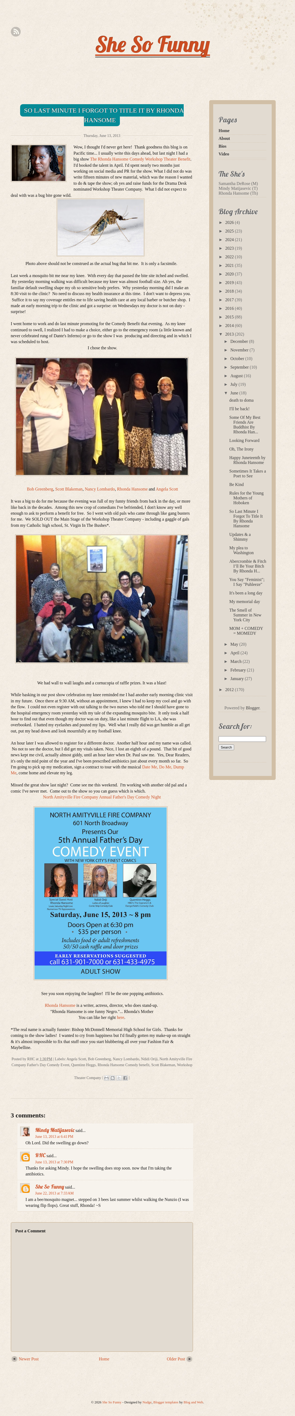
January (237, 678)
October (237, 358)
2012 (230, 689)
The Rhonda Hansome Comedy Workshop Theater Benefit (140, 159)
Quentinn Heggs (83, 1065)
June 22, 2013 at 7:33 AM (54, 1193)
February (238, 670)
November (240, 350)
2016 (230, 308)
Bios (222, 146)
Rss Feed (16, 32)
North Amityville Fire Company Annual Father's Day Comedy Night (102, 797)
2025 (230, 231)
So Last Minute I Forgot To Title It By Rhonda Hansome (104, 115)
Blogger (253, 708)
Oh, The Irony (241, 449)
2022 (230, 257)
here (120, 1017)
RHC (40, 1155)
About (224, 138)
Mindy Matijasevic (55, 1130)
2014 (230, 325)
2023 (230, 248)
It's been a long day (246, 593)
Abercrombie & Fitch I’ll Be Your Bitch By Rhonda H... (247, 566)
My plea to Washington (241, 550)
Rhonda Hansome (132, 489)
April (235, 653)
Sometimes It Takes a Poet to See (247, 473)
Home (104, 1359)
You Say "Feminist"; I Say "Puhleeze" (246, 582)
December (239, 341)
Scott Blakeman (69, 489)
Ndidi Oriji (149, 1059)
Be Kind (236, 484)
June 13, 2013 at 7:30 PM (54, 1162)
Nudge (147, 1402)
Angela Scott (167, 489)
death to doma (241, 400)
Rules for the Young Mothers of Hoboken (246, 498)
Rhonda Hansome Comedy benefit (123, 1065)
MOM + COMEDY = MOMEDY (246, 631)
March (236, 661)
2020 (230, 274)
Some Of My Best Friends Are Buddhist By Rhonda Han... (244, 424)
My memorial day (244, 601)
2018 (230, 291)
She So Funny (152, 44)
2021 (230, 265)
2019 (230, 282)
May (234, 644)
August (237, 375)
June (234, 393)
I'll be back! (239, 408)
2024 (230, 239)
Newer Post (29, 1359)
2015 (230, 317)
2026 (230, 222)
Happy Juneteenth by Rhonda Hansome (247, 460)
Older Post (176, 1359)
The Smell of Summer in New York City (245, 615)
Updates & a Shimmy (240, 537)
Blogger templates (165, 1402)
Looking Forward (244, 440)
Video (224, 154)
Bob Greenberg (40, 489)
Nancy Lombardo (100, 489)
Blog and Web (193, 1402)
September (240, 367)
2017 (230, 299)
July (234, 384)
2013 (230, 334)
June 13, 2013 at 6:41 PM (54, 1137)
